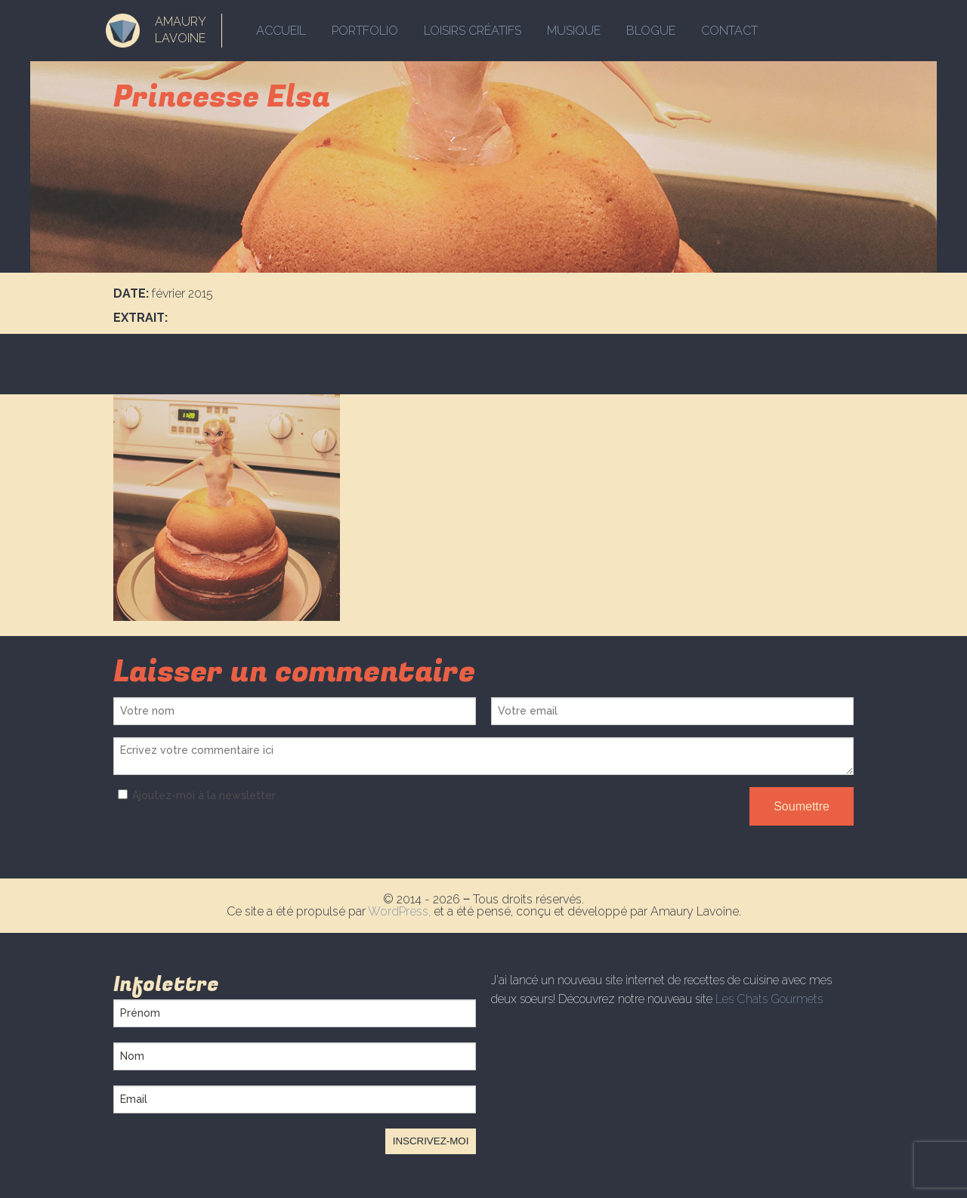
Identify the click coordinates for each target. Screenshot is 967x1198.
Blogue (650, 30)
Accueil (281, 30)
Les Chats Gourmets (769, 999)
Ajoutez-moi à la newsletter (194, 795)
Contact (729, 30)
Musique (574, 30)
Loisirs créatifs (472, 30)
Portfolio (365, 30)
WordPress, (401, 911)
